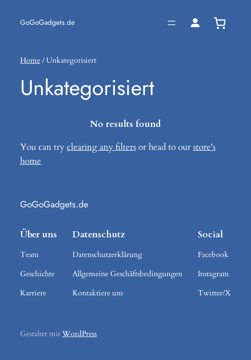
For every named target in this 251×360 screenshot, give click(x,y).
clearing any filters (101, 147)
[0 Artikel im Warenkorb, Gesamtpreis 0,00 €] (219, 23)
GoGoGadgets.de (47, 22)
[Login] (195, 22)
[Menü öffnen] (171, 23)
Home (30, 60)
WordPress (79, 334)
